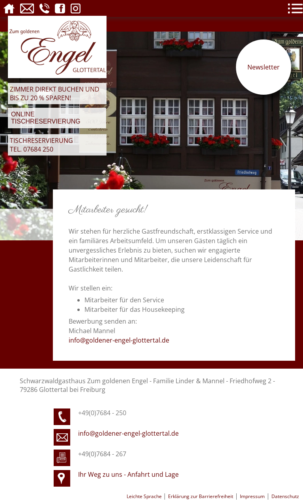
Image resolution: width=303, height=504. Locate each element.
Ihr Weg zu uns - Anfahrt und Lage (128, 474)
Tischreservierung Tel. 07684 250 (41, 145)
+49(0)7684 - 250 (102, 412)
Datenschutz (285, 496)
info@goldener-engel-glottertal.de (119, 340)
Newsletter (263, 67)
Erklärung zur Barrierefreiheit (200, 496)
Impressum (252, 496)
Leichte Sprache (145, 496)
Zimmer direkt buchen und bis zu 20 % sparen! (54, 93)
